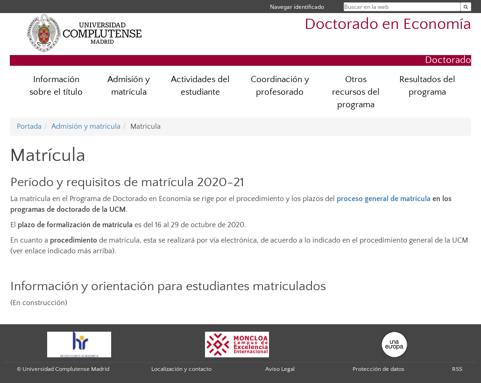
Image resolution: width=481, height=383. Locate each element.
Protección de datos (378, 369)
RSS (457, 369)
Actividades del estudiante (200, 86)
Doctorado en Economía (387, 24)
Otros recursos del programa (356, 92)
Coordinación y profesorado (280, 86)
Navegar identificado (297, 7)
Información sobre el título (56, 86)
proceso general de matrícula (384, 199)
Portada (29, 126)
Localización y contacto (181, 369)
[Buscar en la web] (465, 6)
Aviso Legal (280, 369)
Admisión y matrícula (128, 86)
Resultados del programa (427, 86)
